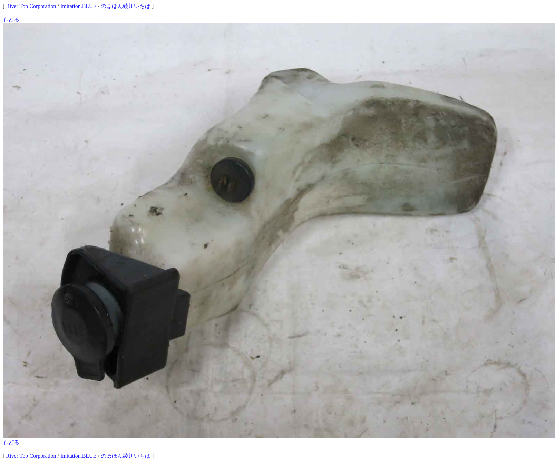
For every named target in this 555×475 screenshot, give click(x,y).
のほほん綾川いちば (125, 6)
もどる (11, 19)
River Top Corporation (31, 6)
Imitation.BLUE (78, 6)
